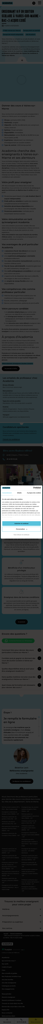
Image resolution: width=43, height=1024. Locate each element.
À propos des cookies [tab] (34, 493)
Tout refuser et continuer (21, 534)
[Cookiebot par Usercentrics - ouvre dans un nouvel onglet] (33, 488)
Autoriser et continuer (21, 523)
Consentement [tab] (7, 493)
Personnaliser (21, 529)
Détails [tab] (19, 493)
